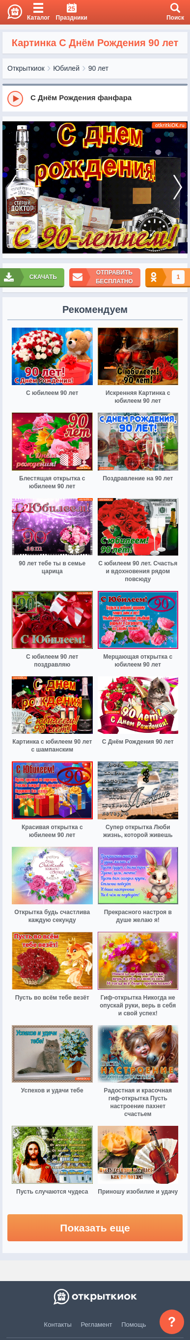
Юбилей (66, 68)
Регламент (96, 1324)
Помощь (133, 1324)
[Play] (15, 99)
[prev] (12, 187)
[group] (95, 98)
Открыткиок (26, 68)
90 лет (98, 68)
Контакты (58, 1324)
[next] (177, 187)
